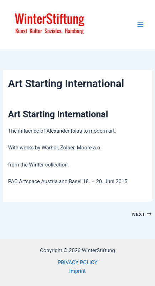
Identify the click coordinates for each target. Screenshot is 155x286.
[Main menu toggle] (140, 24)
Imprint (77, 271)
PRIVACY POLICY (77, 262)
